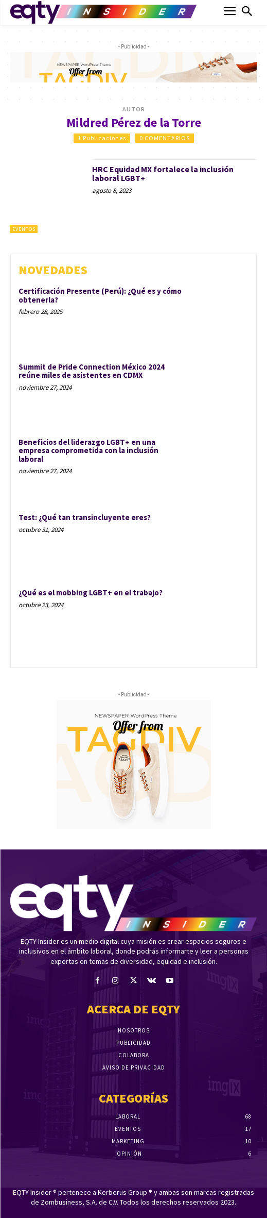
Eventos (23, 229)
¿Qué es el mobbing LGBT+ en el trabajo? (91, 592)
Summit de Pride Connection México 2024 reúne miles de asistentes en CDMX (92, 371)
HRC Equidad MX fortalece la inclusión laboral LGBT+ (163, 173)
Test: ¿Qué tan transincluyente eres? (85, 517)
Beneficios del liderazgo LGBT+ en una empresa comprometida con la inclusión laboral (88, 450)
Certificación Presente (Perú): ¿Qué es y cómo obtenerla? (100, 295)
